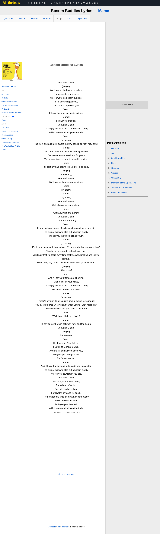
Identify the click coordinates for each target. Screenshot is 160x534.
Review (47, 18)
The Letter (5, 128)
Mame (103, 11)
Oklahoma (116, 178)
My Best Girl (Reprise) (10, 131)
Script (59, 18)
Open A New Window (9, 102)
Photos (34, 18)
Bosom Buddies (7, 135)
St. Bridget (5, 94)
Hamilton (115, 148)
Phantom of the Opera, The (123, 183)
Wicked (114, 173)
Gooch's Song (7, 139)
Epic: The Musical (119, 192)
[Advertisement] (53, 42)
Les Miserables (118, 158)
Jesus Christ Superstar (121, 187)
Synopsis (82, 18)
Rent (113, 163)
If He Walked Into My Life (11, 146)
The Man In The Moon (10, 105)
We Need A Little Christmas (11, 113)
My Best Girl (6, 109)
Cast (70, 18)
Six (112, 153)
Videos (21, 18)
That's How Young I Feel (10, 142)
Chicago (115, 168)
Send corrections (66, 474)
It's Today (5, 98)
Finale (4, 150)
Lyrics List (8, 18)
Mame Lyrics (9, 86)
